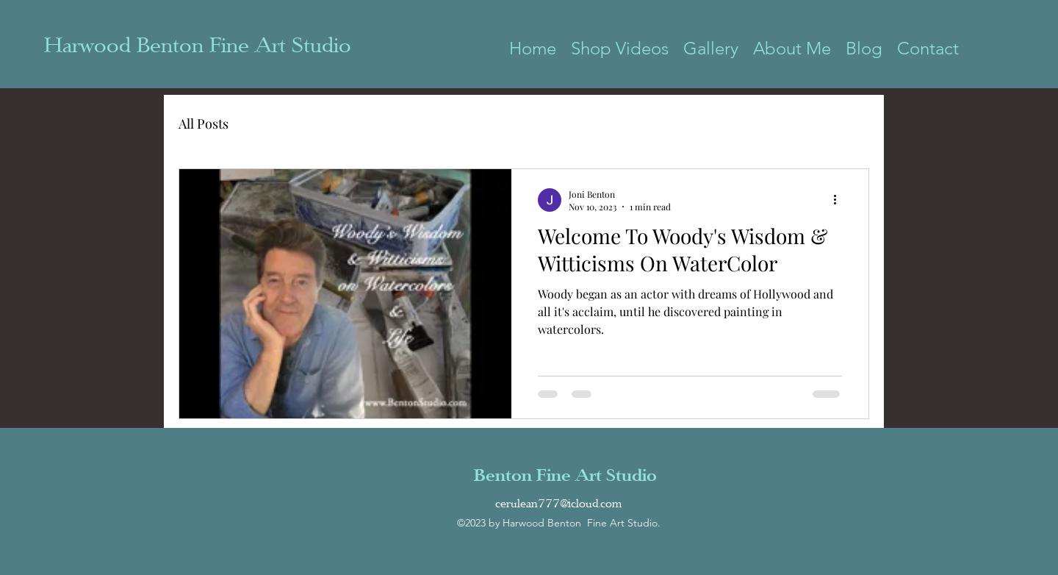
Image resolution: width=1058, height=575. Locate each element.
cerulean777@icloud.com (558, 503)
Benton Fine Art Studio (565, 475)
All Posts (203, 123)
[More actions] (840, 200)
